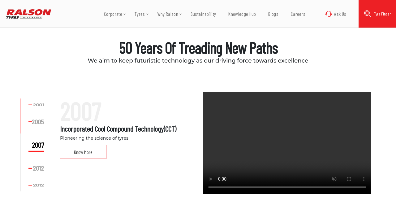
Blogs (269, 14)
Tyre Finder (375, 14)
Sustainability (198, 14)
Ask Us (331, 14)
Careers (293, 14)
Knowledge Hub (238, 14)
